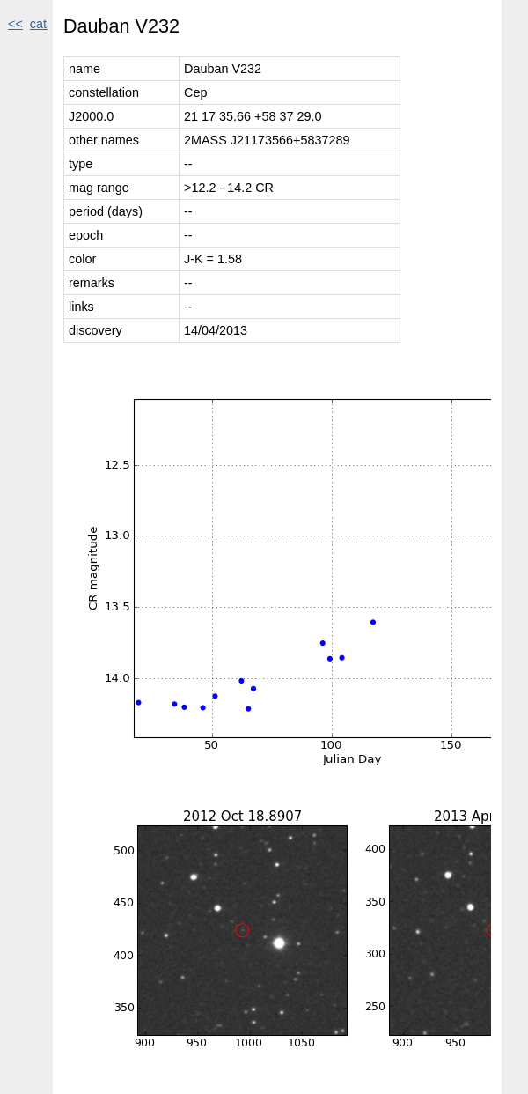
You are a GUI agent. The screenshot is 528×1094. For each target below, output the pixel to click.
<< (15, 24)
